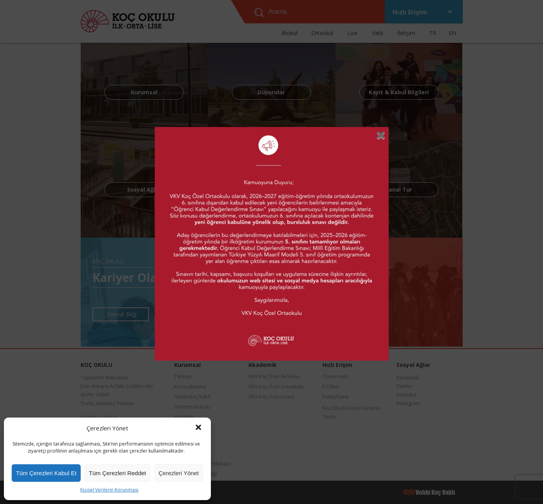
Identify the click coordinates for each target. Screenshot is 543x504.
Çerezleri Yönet (179, 473)
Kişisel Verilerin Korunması (109, 489)
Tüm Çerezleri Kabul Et (46, 473)
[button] (198, 428)
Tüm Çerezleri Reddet (117, 473)
